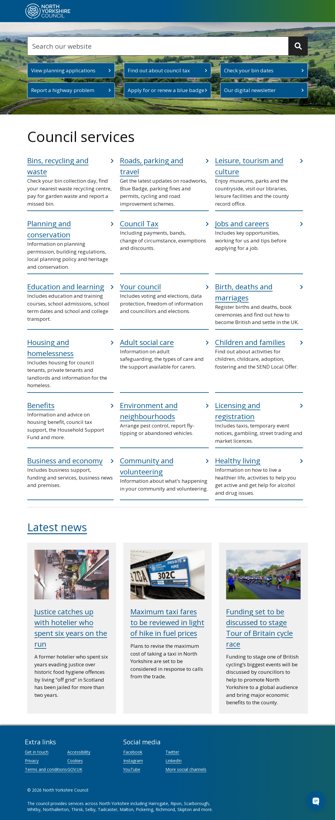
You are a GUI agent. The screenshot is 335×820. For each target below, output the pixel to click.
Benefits (40, 405)
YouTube (131, 769)
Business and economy (65, 460)
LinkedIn (173, 760)
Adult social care (147, 342)
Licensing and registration (237, 410)
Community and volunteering (146, 466)
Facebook (132, 752)
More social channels (185, 769)
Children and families (250, 342)
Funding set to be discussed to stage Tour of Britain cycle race (259, 628)
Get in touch (36, 752)
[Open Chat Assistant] (315, 800)
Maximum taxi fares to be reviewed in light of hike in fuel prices (167, 622)
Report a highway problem (62, 90)
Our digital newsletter (250, 90)
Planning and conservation (49, 229)
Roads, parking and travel (151, 165)
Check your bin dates (248, 70)
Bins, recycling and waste (58, 165)
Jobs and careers (242, 223)
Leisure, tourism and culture (249, 165)
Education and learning (65, 286)
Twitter (172, 752)
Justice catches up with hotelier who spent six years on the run (70, 628)
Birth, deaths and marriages (243, 292)
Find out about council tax (159, 70)
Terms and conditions (46, 769)
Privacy (32, 760)
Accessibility (78, 752)
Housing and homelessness (50, 347)
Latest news (57, 527)
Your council (140, 286)
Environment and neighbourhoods (149, 410)
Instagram (133, 760)
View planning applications (63, 70)
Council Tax (139, 223)
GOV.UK (74, 769)
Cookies (75, 760)
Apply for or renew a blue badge (166, 90)
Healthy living (237, 460)
